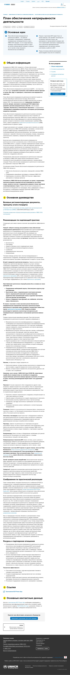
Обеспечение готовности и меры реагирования (21, 14)
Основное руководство (57, 69)
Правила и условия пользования (56, 666)
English (22, 1)
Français (28, 1)
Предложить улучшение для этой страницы (24, 618)
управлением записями (9, 513)
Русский (47, 1)
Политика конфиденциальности (40, 666)
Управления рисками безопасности (29, 122)
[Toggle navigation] (64, 4)
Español (33, 1)
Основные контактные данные (57, 75)
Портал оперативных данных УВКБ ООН (14, 644)
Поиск (62, 5)
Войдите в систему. (61, 7)
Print (14, 27)
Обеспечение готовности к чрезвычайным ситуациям (16, 627)
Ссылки (53, 71)
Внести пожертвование (9, 650)
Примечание (28, 666)
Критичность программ (33, 279)
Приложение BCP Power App (14, 591)
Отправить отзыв (58, 94)
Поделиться (7, 27)
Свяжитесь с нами (42, 648)
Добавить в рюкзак (29, 27)
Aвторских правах (29, 667)
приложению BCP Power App (16, 602)
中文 (43, 1)
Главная (5, 14)
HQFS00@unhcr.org (22, 606)
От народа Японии (58, 657)
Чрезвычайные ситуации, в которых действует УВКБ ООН (18, 641)
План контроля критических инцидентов (23, 449)
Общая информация (57, 66)
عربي (38, 1)
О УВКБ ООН (7, 648)
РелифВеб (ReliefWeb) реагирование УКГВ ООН (16, 646)
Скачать (20, 27)
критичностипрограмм (14, 309)
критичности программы (10, 276)
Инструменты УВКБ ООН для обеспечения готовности (49, 14)
